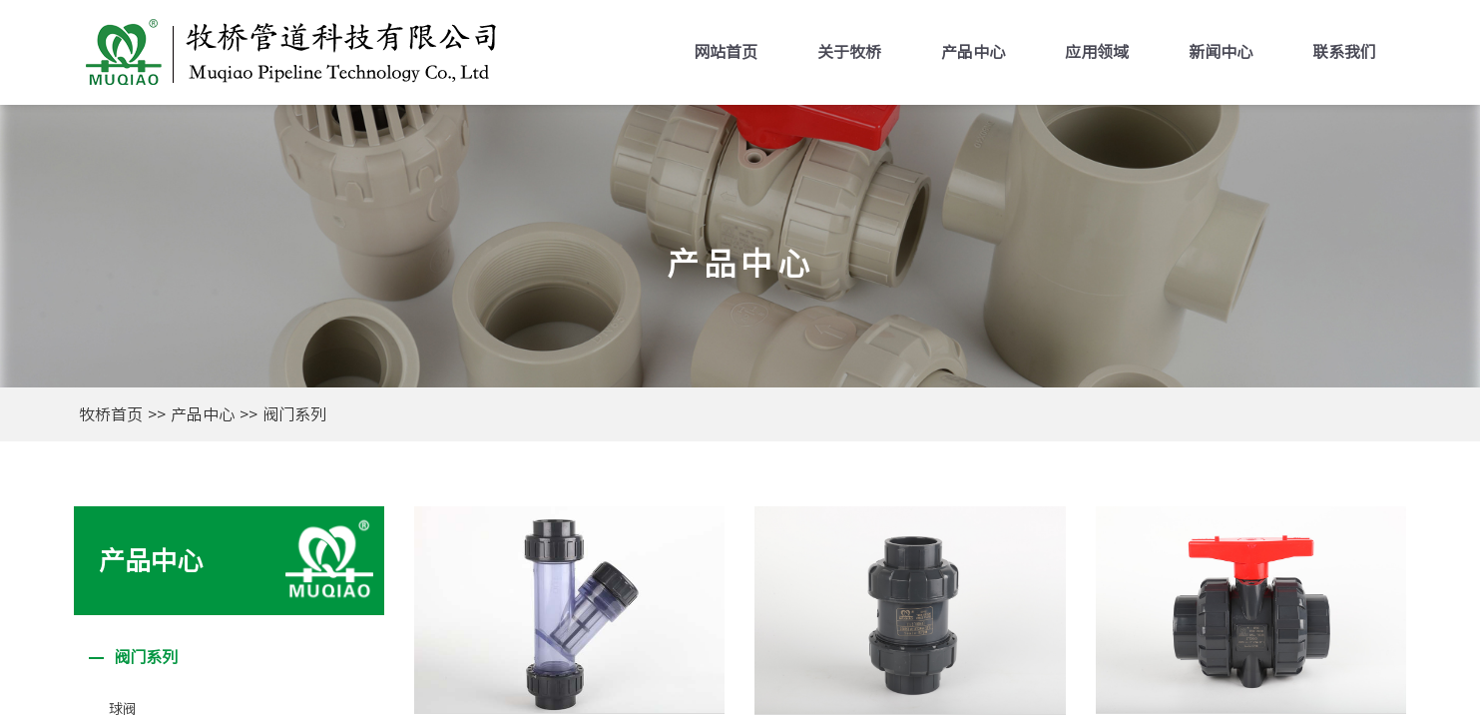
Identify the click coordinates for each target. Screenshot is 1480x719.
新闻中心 (1220, 52)
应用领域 (1097, 52)
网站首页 (725, 52)
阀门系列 (294, 414)
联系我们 (1344, 52)
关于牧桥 (849, 52)
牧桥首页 (111, 414)
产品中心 (973, 52)
